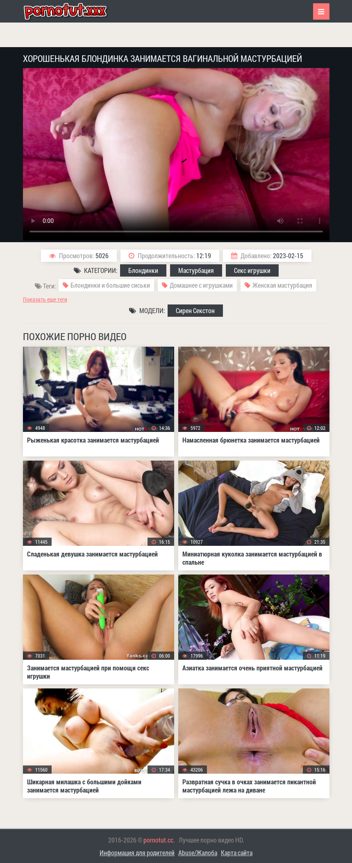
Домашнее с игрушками (201, 285)
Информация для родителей (137, 852)
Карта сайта (236, 852)
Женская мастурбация (282, 285)
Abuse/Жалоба (197, 852)
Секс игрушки (252, 270)
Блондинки (143, 270)
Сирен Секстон (195, 310)
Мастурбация (196, 270)
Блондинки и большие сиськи (110, 285)
